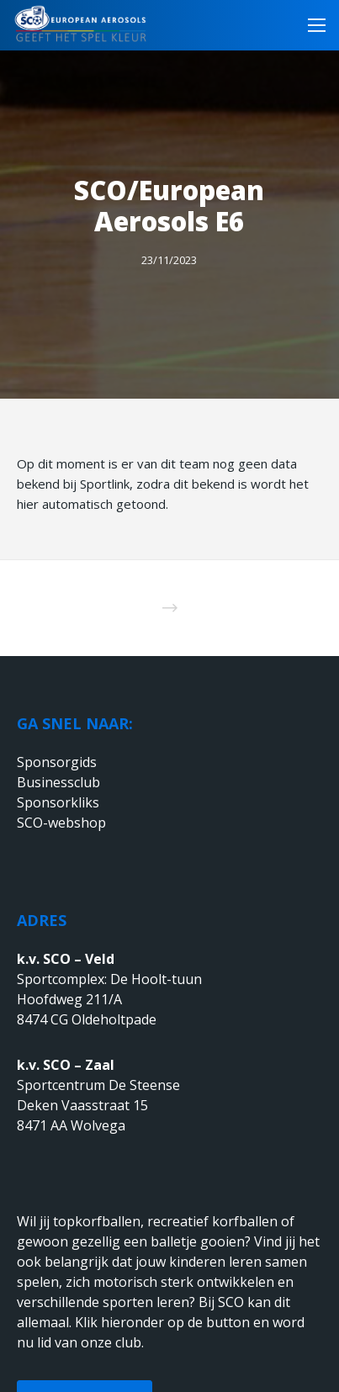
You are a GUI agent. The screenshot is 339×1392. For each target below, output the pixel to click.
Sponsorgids (57, 762)
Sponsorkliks (58, 802)
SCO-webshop (61, 822)
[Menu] (311, 25)
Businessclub (58, 782)
